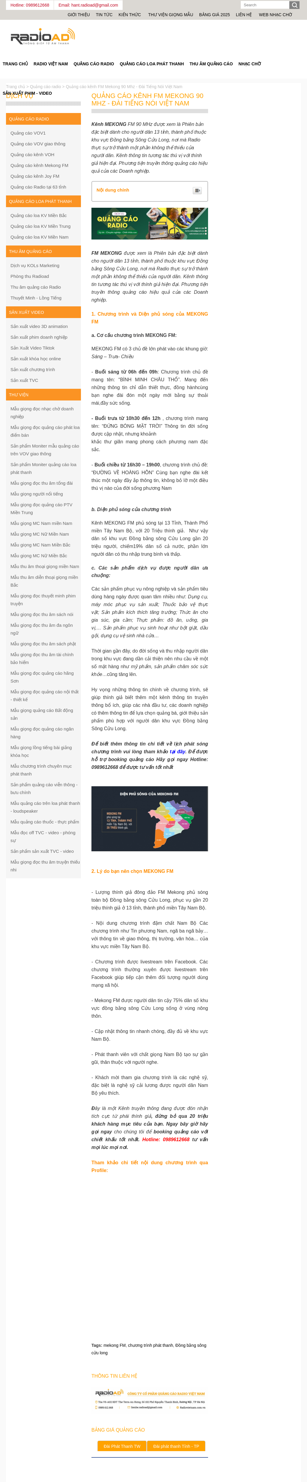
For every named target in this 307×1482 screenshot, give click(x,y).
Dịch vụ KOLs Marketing (34, 265)
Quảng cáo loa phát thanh (152, 63)
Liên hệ (244, 14)
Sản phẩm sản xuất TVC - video (42, 851)
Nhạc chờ (250, 63)
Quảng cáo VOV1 (28, 132)
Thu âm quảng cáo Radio (35, 287)
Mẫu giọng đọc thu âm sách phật (43, 643)
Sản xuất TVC (24, 380)
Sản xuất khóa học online (35, 358)
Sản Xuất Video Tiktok (32, 347)
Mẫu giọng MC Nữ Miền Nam (39, 534)
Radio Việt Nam (51, 63)
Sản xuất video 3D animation (39, 326)
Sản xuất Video (26, 312)
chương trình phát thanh (150, 1345)
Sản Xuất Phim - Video (27, 93)
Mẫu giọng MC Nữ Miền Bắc (38, 555)
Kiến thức (130, 14)
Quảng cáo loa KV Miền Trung (40, 226)
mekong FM (114, 1345)
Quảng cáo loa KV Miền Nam (39, 237)
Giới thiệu (79, 14)
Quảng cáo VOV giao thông (37, 143)
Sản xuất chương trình (32, 369)
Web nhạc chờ (275, 14)
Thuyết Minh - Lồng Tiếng (35, 297)
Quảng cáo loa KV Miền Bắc (38, 215)
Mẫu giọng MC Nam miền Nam (41, 523)
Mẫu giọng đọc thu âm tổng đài (41, 483)
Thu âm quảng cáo (211, 63)
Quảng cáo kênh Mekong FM (39, 165)
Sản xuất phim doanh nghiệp (38, 337)
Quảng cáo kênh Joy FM (34, 176)
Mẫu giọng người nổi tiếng (36, 493)
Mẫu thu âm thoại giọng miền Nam (44, 566)
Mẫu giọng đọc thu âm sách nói (41, 614)
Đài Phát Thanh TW (122, 1446)
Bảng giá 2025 (214, 14)
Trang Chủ (15, 63)
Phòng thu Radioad (29, 276)
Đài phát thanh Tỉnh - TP (176, 1446)
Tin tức (104, 14)
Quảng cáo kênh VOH (32, 154)
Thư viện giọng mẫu (170, 14)
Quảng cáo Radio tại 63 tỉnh (38, 186)
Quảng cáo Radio (93, 63)
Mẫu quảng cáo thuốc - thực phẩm (44, 821)
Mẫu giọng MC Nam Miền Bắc (40, 544)
